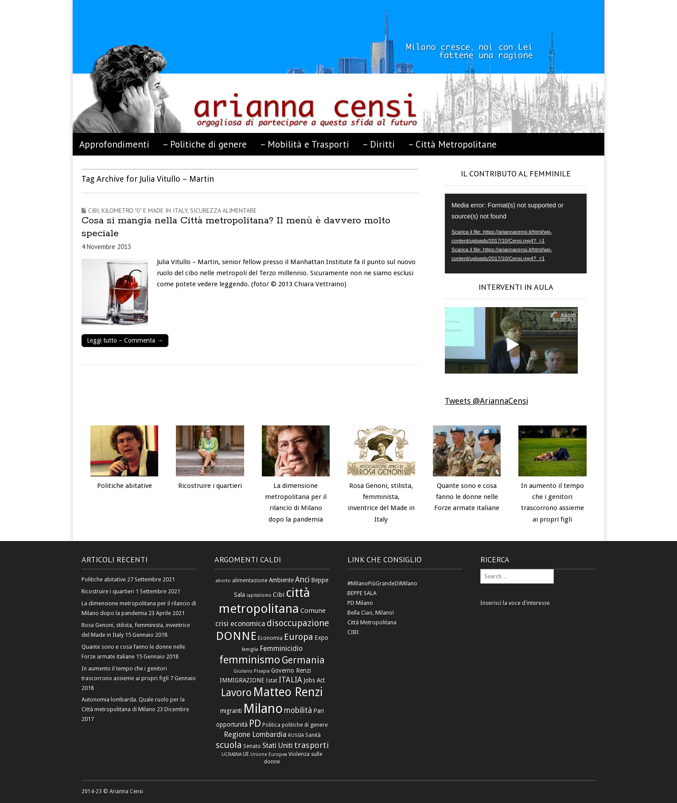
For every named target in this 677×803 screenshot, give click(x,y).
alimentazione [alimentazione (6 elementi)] (250, 580)
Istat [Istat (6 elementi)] (271, 680)
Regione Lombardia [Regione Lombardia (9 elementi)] (255, 734)
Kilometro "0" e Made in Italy (144, 210)
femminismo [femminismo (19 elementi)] (249, 660)
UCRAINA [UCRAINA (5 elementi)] (231, 754)
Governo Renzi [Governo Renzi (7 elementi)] (291, 670)
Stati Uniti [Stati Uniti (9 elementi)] (277, 745)
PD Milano (360, 603)
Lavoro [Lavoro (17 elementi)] (236, 693)
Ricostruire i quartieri (210, 486)
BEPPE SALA (362, 593)
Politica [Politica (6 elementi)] (271, 724)
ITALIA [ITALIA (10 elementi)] (290, 679)
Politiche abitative (124, 486)
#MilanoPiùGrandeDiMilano (382, 583)
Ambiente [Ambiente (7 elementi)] (281, 580)
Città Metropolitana (372, 622)
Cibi (93, 210)
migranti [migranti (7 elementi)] (231, 710)
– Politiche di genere (205, 144)
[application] (516, 233)
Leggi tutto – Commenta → (125, 340)
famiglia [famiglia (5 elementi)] (250, 649)
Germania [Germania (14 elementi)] (303, 660)
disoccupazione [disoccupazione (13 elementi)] (298, 623)
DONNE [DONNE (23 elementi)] (236, 636)
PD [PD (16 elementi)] (255, 723)
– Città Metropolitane (452, 144)
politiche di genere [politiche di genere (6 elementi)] (305, 724)
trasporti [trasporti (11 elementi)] (311, 745)
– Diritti (378, 144)
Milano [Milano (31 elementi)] (263, 708)
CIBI (353, 632)
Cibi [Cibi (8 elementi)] (278, 595)
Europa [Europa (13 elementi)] (298, 636)
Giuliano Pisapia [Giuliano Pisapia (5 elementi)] (251, 671)
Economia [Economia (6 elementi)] (270, 638)
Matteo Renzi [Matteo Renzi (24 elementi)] (288, 692)
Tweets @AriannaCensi (486, 400)
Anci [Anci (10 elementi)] (302, 579)
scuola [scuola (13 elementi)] (229, 745)
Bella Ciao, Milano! (370, 612)
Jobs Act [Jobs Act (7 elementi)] (314, 680)
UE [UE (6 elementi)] (246, 754)
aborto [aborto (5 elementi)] (223, 581)
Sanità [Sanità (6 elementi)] (313, 735)
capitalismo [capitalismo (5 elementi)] (259, 595)
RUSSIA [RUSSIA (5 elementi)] (296, 735)
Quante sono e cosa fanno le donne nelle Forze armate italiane (466, 497)
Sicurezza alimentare (223, 210)
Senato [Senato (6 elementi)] (252, 746)
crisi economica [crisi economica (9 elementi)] (240, 624)
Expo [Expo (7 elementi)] (321, 637)
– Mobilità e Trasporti (304, 144)
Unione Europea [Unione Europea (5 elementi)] (268, 754)
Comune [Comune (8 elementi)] (313, 611)
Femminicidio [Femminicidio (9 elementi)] (281, 648)
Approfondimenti (114, 144)
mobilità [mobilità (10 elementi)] (298, 710)
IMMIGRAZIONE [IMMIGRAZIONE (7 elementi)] (242, 680)
